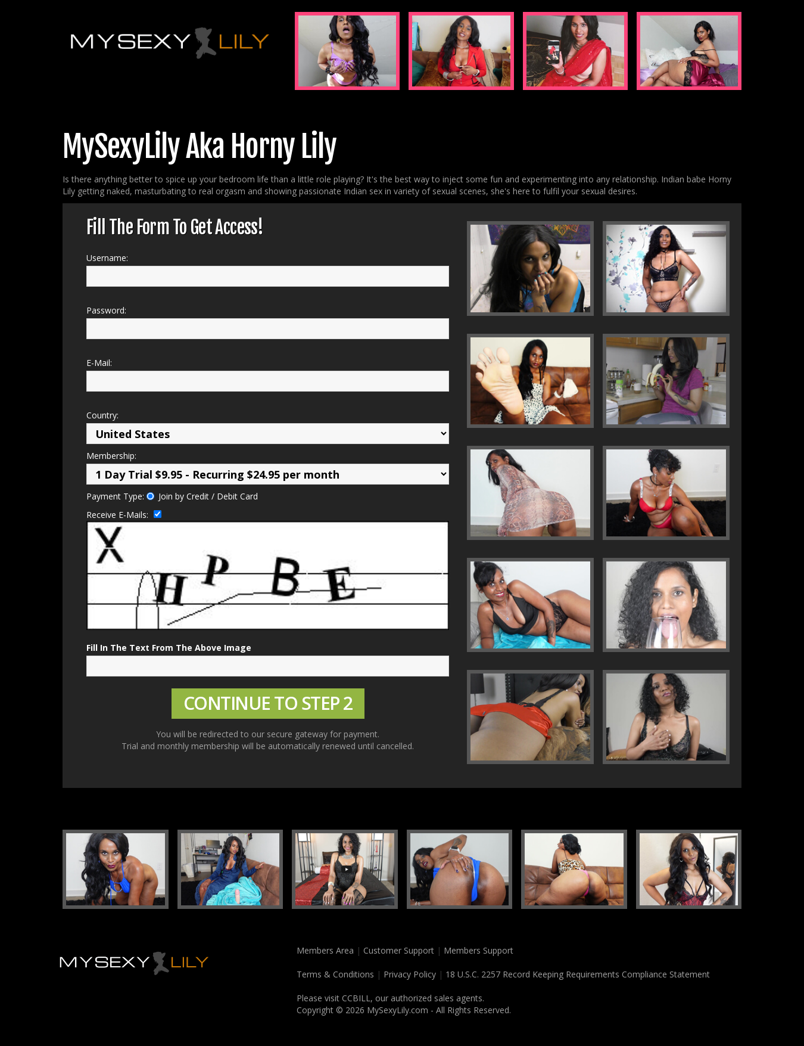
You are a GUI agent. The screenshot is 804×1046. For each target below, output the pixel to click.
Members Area (323, 950)
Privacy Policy (410, 974)
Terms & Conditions (333, 974)
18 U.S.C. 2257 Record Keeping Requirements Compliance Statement (577, 974)
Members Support (478, 950)
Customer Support (398, 950)
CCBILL (356, 998)
